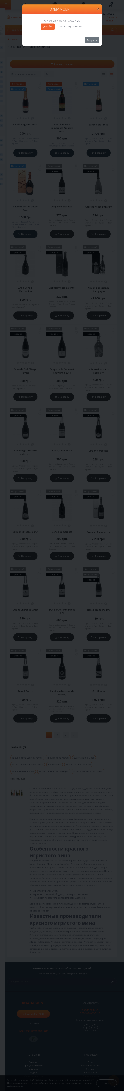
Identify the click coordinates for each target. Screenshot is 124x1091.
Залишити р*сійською (70, 26)
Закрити (92, 40)
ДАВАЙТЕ (47, 26)
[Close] (98, 8)
